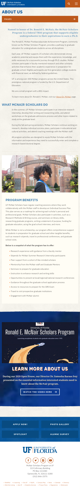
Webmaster (64, 485)
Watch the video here (40, 392)
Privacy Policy (43, 485)
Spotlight (20, 434)
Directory (66, 482)
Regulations (54, 485)
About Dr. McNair (63, 96)
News (50, 482)
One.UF (25, 482)
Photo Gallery (59, 424)
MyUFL (32, 482)
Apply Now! (20, 424)
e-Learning (16, 482)
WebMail (7, 482)
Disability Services (30, 485)
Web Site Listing (10, 485)
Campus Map (41, 482)
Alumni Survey (59, 434)
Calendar (57, 482)
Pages (41, 19)
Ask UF (20, 485)
